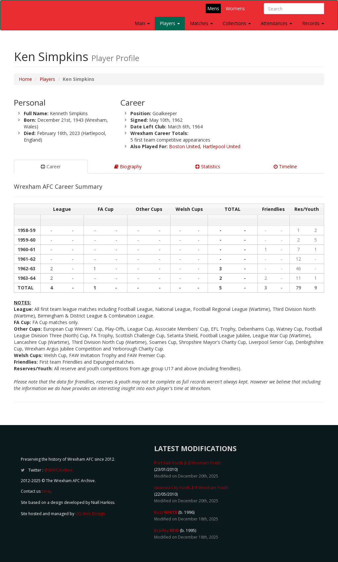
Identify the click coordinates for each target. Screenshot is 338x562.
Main (142, 23)
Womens (235, 8)
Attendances (276, 23)
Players (170, 23)
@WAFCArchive (58, 470)
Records (313, 23)
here (46, 491)
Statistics (207, 166)
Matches (201, 23)
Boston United (184, 146)
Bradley (166, 530)
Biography (128, 166)
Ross (165, 512)
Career (51, 166)
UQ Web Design (90, 513)
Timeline (285, 166)
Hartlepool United (221, 146)
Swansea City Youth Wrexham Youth (191, 487)
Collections (237, 23)
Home (25, 79)
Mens (213, 8)
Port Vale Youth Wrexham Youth (187, 463)
